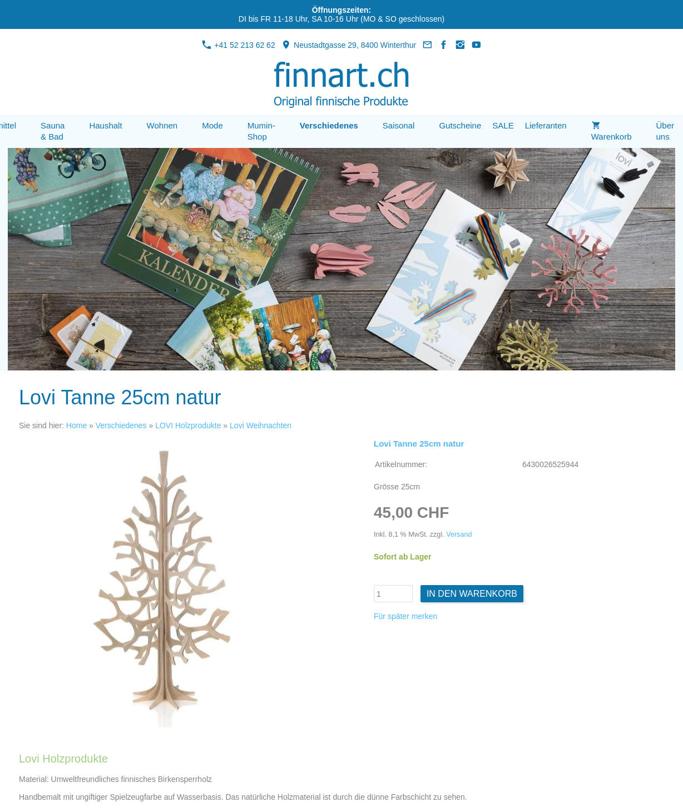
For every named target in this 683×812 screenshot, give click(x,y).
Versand (459, 534)
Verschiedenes (121, 425)
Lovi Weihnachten (260, 425)
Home (76, 425)
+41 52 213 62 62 (238, 45)
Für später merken (405, 616)
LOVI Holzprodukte (188, 425)
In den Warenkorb (472, 593)
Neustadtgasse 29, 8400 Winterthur (348, 45)
